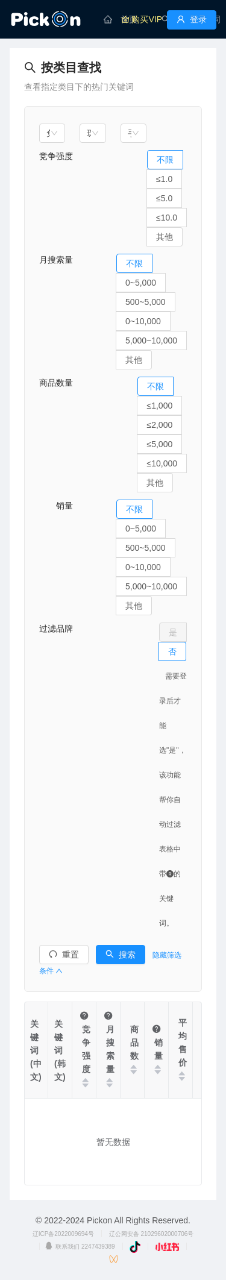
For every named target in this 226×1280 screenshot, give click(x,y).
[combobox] (52, 133)
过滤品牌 (56, 628)
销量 (56, 505)
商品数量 (56, 382)
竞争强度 (56, 156)
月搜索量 (56, 260)
